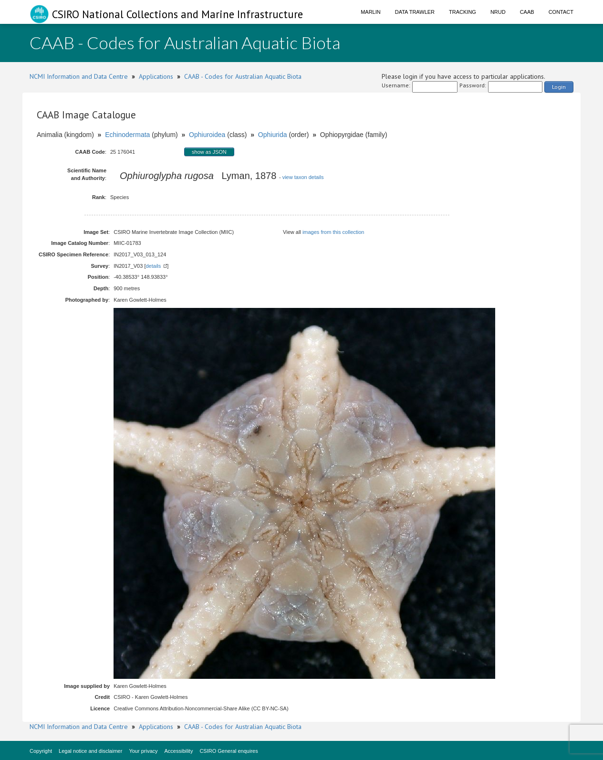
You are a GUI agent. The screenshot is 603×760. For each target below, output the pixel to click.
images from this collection (333, 232)
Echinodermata (127, 134)
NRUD (498, 12)
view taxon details (303, 177)
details (153, 266)
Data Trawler (415, 12)
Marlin (371, 12)
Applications (156, 76)
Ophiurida (272, 134)
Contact (561, 12)
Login (559, 86)
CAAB (527, 12)
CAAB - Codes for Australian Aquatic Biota (243, 76)
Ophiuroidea (207, 134)
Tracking (462, 12)
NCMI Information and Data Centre (79, 76)
